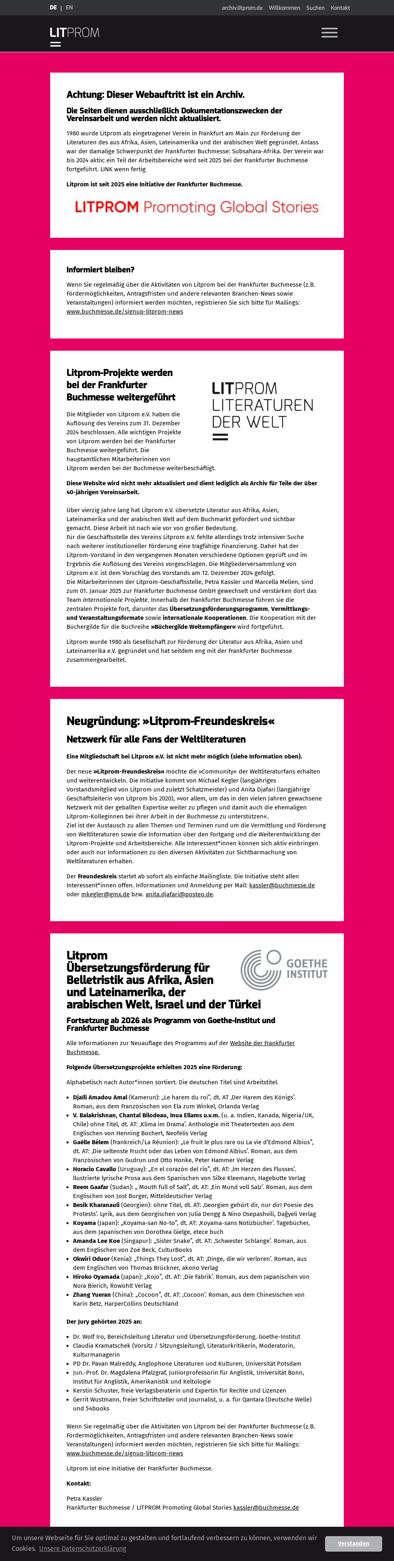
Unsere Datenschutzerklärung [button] (82, 1548)
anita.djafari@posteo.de (179, 894)
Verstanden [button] (353, 1543)
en (69, 7)
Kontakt (340, 7)
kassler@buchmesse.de (282, 885)
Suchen (315, 7)
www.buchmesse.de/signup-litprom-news (124, 311)
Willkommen (284, 7)
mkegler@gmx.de (105, 894)
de (53, 7)
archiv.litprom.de (242, 7)
